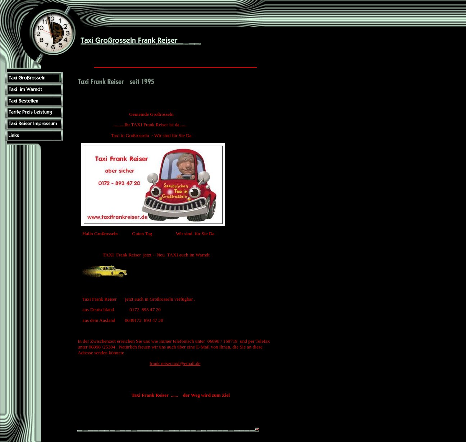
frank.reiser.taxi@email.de (175, 363)
